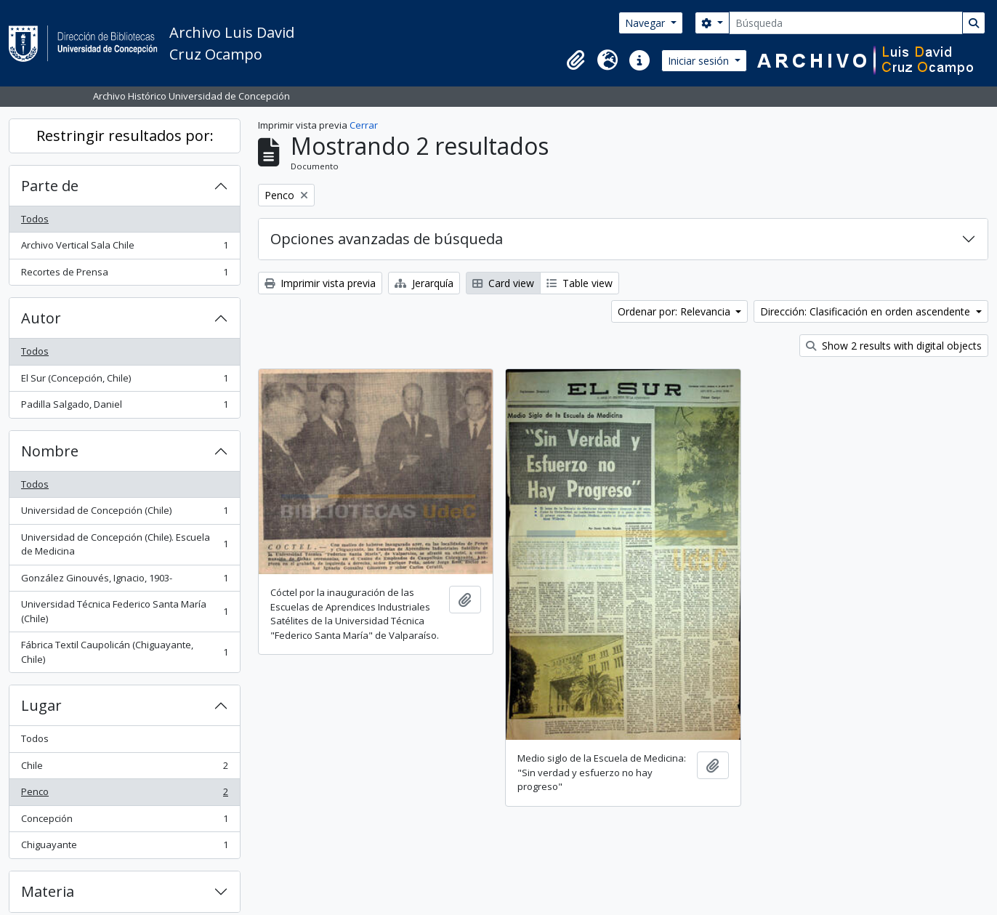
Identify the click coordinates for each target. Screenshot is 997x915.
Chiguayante (124, 848)
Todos (35, 218)
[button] (576, 60)
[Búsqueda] (846, 23)
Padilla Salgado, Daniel (124, 407)
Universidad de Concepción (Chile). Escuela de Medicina (124, 544)
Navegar (646, 23)
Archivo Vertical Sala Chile (124, 248)
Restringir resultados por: (125, 135)
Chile (124, 768)
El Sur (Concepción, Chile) (124, 381)
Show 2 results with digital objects (894, 345)
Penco (124, 795)
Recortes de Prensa (124, 275)
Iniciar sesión (700, 61)
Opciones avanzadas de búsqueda (386, 239)
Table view (579, 283)
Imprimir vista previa (320, 283)
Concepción (124, 821)
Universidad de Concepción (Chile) (124, 513)
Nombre (49, 451)
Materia (47, 891)
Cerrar (364, 125)
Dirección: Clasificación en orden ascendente (866, 311)
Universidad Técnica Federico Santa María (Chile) (124, 611)
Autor (41, 318)
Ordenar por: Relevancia (675, 311)
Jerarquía (424, 283)
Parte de (49, 186)
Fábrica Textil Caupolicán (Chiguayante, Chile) (124, 652)
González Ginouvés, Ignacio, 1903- (124, 581)
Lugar (41, 705)
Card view (503, 283)
